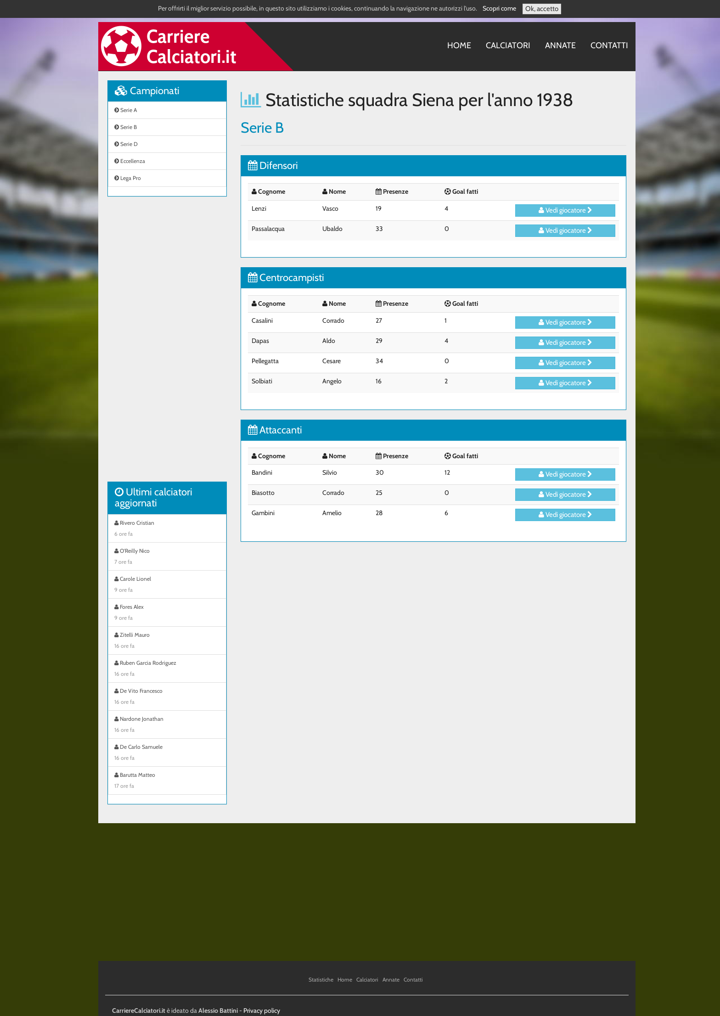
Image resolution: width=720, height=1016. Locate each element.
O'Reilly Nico (167, 557)
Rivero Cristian (167, 529)
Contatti (609, 45)
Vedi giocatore (565, 210)
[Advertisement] (167, 344)
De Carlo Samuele (167, 753)
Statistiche (321, 979)
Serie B (125, 126)
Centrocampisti (286, 277)
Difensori (273, 165)
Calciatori (508, 45)
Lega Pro (127, 177)
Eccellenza (129, 160)
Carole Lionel (167, 585)
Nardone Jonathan (167, 725)
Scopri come (499, 8)
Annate (560, 45)
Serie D (126, 143)
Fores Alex (167, 613)
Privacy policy (261, 1010)
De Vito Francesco (167, 697)
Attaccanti (275, 430)
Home (459, 45)
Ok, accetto (541, 9)
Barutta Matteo (167, 781)
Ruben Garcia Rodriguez (167, 669)
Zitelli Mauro (167, 641)
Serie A (125, 110)
